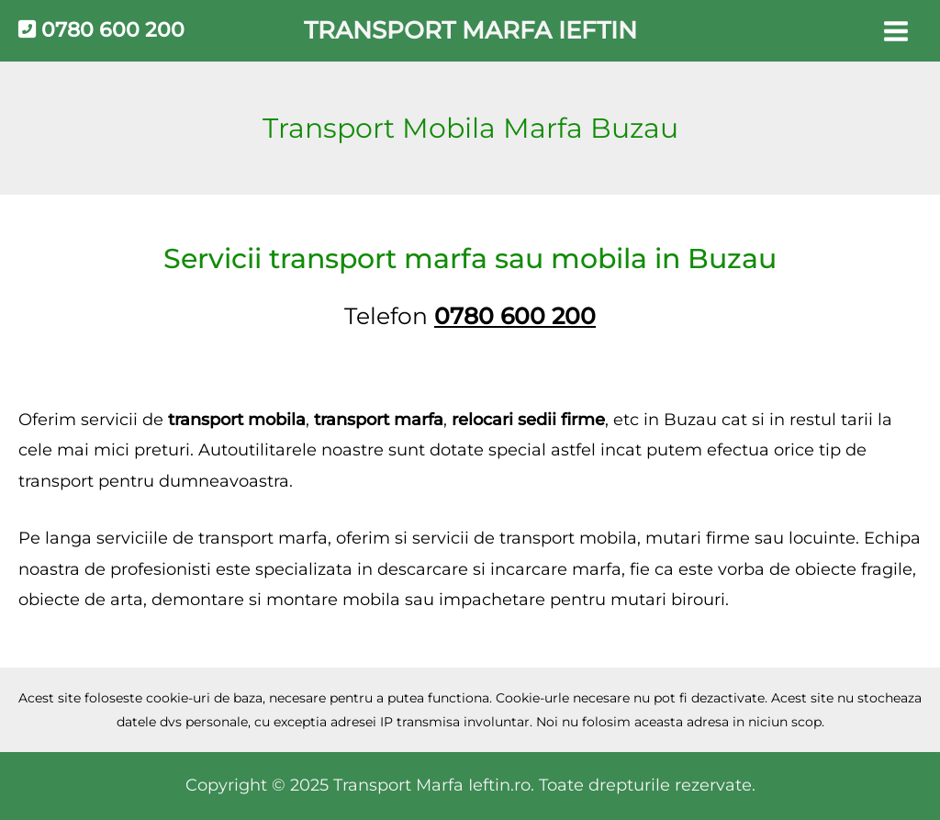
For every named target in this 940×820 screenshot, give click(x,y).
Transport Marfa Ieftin (470, 30)
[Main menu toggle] (895, 31)
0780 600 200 (101, 29)
